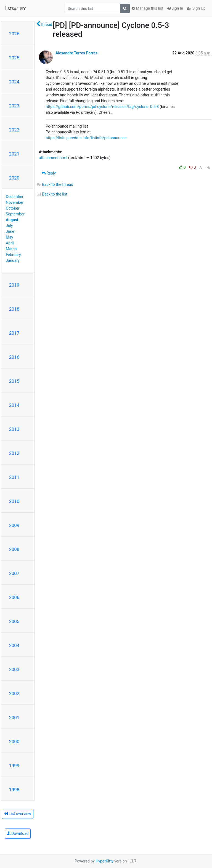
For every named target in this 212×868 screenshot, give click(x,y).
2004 (14, 645)
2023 (14, 106)
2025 (14, 57)
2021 (14, 154)
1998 (14, 789)
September (15, 214)
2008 (14, 549)
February (13, 254)
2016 (14, 357)
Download (18, 833)
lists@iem (15, 8)
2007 (14, 573)
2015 (14, 381)
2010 (14, 501)
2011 (14, 477)
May (9, 237)
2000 (14, 741)
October (12, 208)
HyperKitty (104, 861)
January (13, 260)
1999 (14, 765)
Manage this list (147, 8)
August (12, 220)
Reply (49, 173)
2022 (14, 130)
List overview (17, 813)
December (14, 196)
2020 (14, 178)
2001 (14, 717)
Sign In (175, 8)
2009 (14, 525)
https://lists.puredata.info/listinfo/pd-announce (86, 138)
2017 (14, 333)
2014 (14, 405)
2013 (14, 429)
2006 (14, 597)
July (9, 225)
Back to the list (51, 194)
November (14, 202)
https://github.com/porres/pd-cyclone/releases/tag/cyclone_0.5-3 (102, 106)
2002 (14, 693)
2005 (14, 621)
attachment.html (53, 157)
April (10, 243)
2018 (14, 309)
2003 (14, 669)
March (11, 249)
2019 (14, 285)
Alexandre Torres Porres (76, 53)
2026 (14, 33)
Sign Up (196, 8)
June (10, 231)
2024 (14, 82)
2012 (14, 453)
